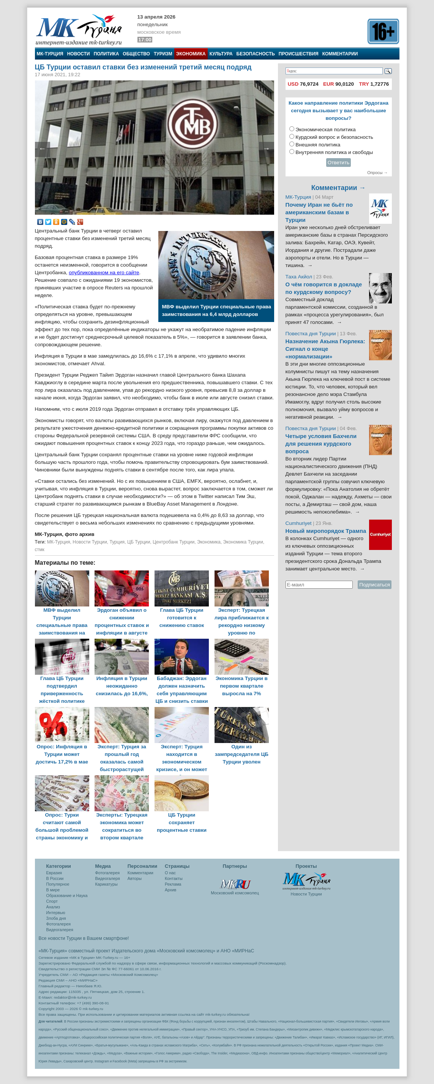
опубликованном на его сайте (104, 272)
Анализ (53, 907)
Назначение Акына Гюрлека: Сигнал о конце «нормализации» (325, 349)
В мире (53, 890)
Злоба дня (56, 918)
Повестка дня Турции (312, 333)
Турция (117, 542)
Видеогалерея (59, 929)
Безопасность (256, 54)
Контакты (174, 878)
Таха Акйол (299, 277)
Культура (221, 54)
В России (55, 878)
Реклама (173, 884)
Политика (106, 54)
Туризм (163, 54)
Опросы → (377, 172)
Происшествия (299, 54)
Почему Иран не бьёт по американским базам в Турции (319, 212)
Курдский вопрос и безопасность (334, 137)
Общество (136, 54)
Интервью (55, 912)
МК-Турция (50, 54)
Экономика (191, 54)
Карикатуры (106, 884)
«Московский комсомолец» (186, 951)
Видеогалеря (107, 878)
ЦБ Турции (138, 542)
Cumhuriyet (299, 523)
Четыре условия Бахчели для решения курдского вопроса (321, 443)
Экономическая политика (325, 129)
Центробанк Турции (173, 542)
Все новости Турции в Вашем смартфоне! (84, 938)
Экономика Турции (243, 542)
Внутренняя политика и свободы (334, 152)
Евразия (54, 872)
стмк (39, 549)
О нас (170, 872)
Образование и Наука (67, 895)
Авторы (135, 878)
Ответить (339, 162)
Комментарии (340, 54)
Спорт (52, 901)
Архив (170, 890)
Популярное (57, 884)
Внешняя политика (317, 145)
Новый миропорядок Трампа (326, 531)
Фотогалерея (58, 924)
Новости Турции (90, 542)
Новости (78, 54)
